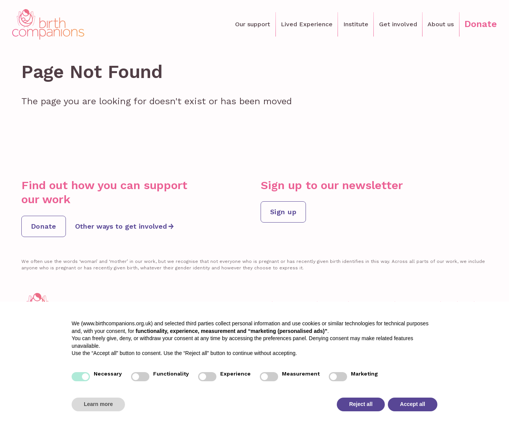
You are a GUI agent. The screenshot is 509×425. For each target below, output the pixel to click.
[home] (48, 24)
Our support (252, 24)
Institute (355, 24)
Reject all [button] (360, 404)
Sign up (283, 212)
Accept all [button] (412, 404)
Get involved (398, 24)
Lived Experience (307, 24)
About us (440, 24)
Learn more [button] (98, 404)
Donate (480, 24)
